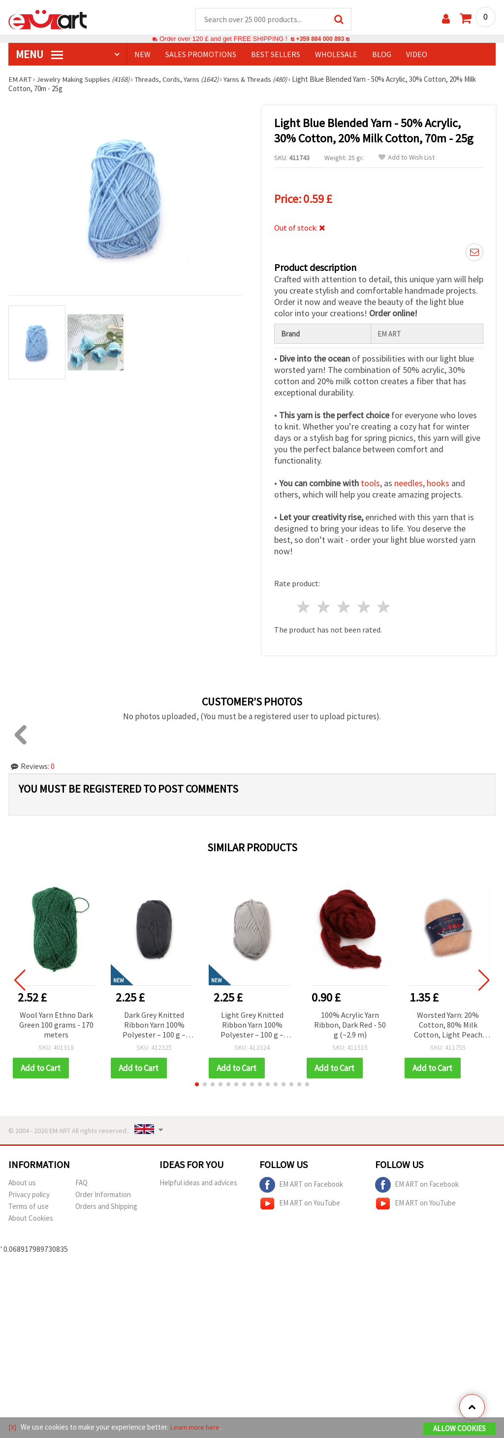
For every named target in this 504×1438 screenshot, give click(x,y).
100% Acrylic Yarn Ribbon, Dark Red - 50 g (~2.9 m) (350, 1025)
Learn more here (195, 1427)
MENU (39, 55)
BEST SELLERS (275, 55)
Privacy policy (29, 1195)
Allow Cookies (459, 1429)
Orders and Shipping (106, 1206)
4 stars (364, 607)
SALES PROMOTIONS (200, 55)
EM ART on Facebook (301, 1185)
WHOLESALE (336, 55)
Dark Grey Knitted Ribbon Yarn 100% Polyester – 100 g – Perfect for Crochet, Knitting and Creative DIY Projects (154, 1025)
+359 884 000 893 (320, 39)
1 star (304, 607)
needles (408, 483)
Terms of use (28, 1206)
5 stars (384, 607)
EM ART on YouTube (299, 1204)
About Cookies (30, 1218)
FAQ (81, 1183)
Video (416, 55)
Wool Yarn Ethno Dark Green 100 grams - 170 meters (56, 1025)
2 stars (324, 607)
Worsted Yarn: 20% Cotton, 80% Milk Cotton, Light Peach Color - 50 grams (448, 1025)
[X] (12, 1427)
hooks (438, 483)
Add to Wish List (406, 158)
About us (22, 1183)
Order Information (103, 1195)
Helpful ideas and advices (198, 1183)
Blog (381, 55)
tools (370, 483)
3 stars (344, 607)
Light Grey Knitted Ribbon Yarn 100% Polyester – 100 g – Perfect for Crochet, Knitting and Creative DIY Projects (252, 1025)
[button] (197, 1085)
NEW (142, 55)
